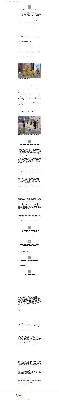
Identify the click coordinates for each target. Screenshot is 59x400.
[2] (18, 105)
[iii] (18, 370)
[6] (18, 111)
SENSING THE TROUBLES (14, 1)
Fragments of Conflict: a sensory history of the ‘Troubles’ (28, 344)
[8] (18, 115)
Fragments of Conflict (29, 274)
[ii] (18, 361)
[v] (18, 380)
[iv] (25, 324)
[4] (18, 108)
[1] (18, 102)
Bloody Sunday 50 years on (21, 265)
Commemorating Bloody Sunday (29, 260)
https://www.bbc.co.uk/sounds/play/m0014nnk (24, 251)
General (31, 12)
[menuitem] (36, 1)
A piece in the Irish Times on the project (29, 144)
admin (33, 12)
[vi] (18, 383)
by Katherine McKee (29, 10)
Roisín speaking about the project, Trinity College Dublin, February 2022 (29, 231)
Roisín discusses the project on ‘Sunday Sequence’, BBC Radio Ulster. (29, 245)
